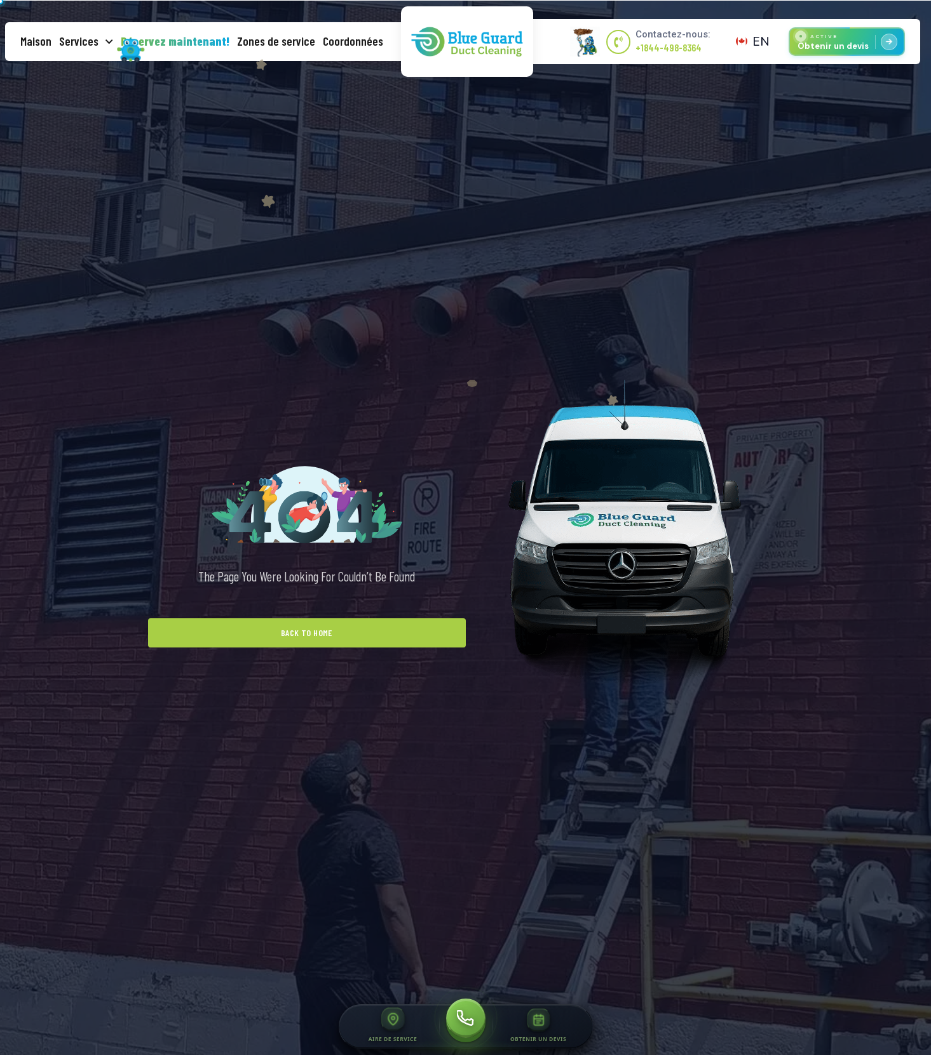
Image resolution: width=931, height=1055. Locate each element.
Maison (35, 41)
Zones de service (276, 41)
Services (86, 41)
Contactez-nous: (672, 34)
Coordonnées (353, 41)
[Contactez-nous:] (618, 42)
